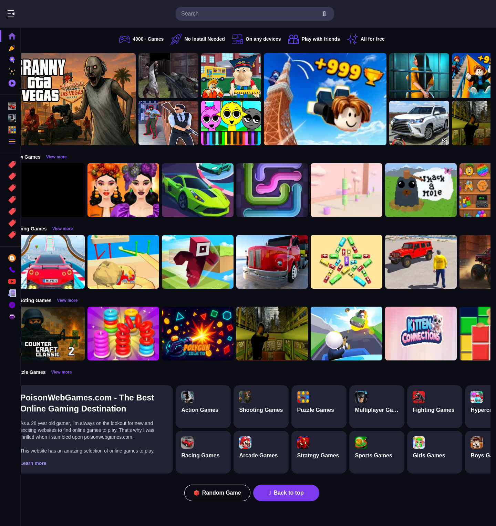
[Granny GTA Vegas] (89, 99)
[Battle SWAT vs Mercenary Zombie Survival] (183, 75)
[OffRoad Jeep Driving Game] (435, 262)
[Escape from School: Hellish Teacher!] (246, 75)
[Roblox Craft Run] (212, 262)
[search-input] (249, 14)
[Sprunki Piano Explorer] (246, 123)
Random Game (224, 493)
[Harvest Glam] (138, 190)
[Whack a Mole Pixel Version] (435, 190)
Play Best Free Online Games (44, 14)
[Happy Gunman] (361, 333)
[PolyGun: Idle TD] (212, 333)
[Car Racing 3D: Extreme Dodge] (212, 190)
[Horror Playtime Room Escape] (434, 75)
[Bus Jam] (361, 262)
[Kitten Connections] (435, 333)
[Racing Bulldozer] (138, 262)
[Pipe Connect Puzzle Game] (286, 190)
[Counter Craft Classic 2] (63, 333)
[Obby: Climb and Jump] (339, 99)
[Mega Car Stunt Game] (63, 262)
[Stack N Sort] (138, 333)
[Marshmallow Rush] (361, 190)
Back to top (293, 493)
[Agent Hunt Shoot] (183, 123)
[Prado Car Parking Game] (434, 123)
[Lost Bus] (286, 333)
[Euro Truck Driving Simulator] (286, 262)
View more (70, 157)
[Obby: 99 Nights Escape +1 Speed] (63, 190)
